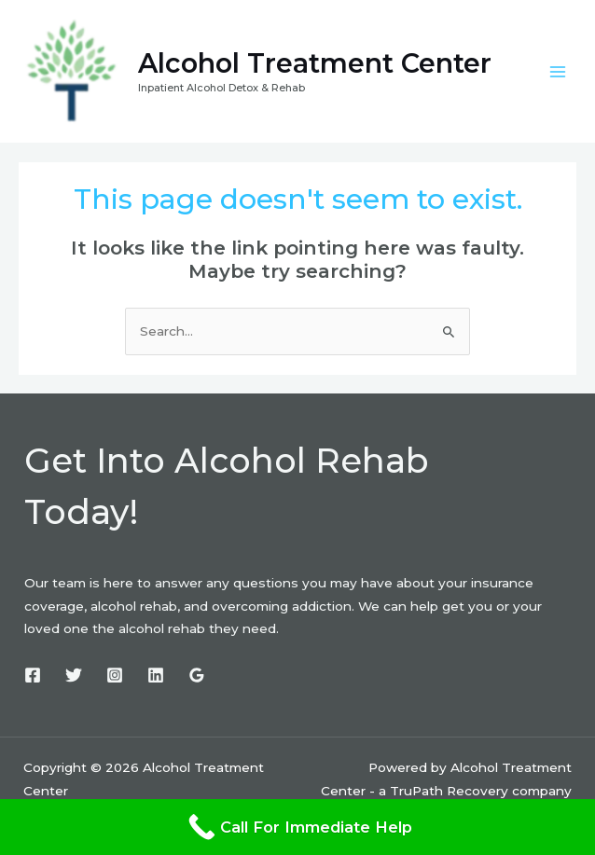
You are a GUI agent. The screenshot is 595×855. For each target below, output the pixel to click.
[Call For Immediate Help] (297, 827)
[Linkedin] (155, 680)
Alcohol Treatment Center (325, 66)
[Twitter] (73, 680)
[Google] (196, 680)
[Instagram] (114, 680)
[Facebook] (32, 680)
